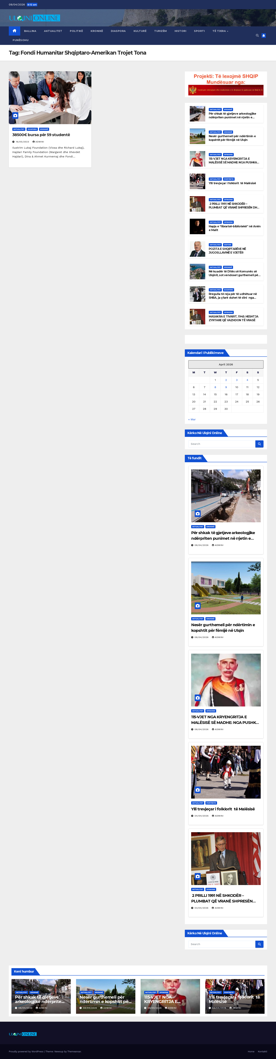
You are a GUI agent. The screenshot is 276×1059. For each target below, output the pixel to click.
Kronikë (97, 31)
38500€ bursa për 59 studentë (41, 134)
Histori (180, 31)
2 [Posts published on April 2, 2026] (226, 380)
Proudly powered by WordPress (26, 1051)
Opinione (228, 154)
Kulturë (140, 31)
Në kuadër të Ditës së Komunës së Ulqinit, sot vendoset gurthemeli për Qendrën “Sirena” (234, 275)
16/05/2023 (23, 142)
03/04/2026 (202, 908)
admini (38, 142)
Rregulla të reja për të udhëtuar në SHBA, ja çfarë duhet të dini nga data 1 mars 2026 (233, 297)
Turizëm (160, 31)
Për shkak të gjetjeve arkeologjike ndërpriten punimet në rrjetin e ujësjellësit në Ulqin (232, 117)
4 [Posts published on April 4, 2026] (247, 380)
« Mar (192, 419)
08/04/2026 (202, 545)
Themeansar (74, 1051)
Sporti (199, 31)
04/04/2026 (202, 816)
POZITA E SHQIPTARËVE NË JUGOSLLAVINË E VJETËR (228, 250)
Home (251, 1051)
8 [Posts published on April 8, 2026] (215, 387)
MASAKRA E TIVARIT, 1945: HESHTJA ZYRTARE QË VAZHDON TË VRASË (233, 318)
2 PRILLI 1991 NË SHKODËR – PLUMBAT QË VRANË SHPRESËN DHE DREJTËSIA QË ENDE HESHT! (234, 207)
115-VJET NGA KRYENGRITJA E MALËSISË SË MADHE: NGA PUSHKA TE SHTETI (233, 162)
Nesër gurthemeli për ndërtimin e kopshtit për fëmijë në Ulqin (232, 138)
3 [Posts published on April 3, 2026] (236, 380)
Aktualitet (53, 31)
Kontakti (262, 1051)
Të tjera (219, 31)
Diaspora (118, 31)
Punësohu (21, 40)
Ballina (30, 31)
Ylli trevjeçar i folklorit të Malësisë (232, 183)
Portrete (228, 179)
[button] (257, 35)
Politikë (76, 31)
